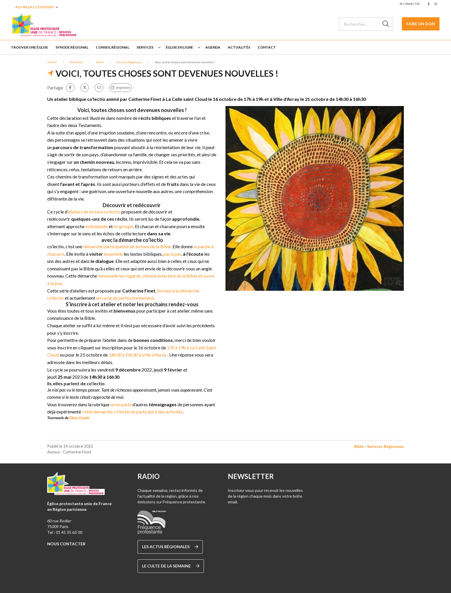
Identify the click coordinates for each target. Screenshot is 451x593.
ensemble (113, 254)
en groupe (123, 226)
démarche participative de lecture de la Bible (127, 246)
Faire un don (420, 23)
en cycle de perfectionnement (125, 298)
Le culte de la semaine (170, 566)
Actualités (239, 47)
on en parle (120, 404)
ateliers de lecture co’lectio (94, 211)
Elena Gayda (79, 417)
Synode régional (72, 47)
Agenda (212, 47)
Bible (99, 62)
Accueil (52, 62)
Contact (267, 47)
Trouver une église (29, 47)
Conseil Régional (112, 47)
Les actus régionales (170, 546)
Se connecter (410, 3)
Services (145, 47)
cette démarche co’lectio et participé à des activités (132, 411)
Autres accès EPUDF (34, 7)
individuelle (96, 226)
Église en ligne (179, 47)
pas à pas (172, 254)
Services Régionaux (129, 62)
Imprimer (123, 87)
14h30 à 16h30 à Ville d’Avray (138, 354)
